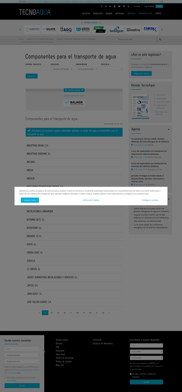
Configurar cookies (150, 200)
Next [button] (162, 29)
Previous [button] (20, 29)
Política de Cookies (91, 200)
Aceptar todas (30, 200)
